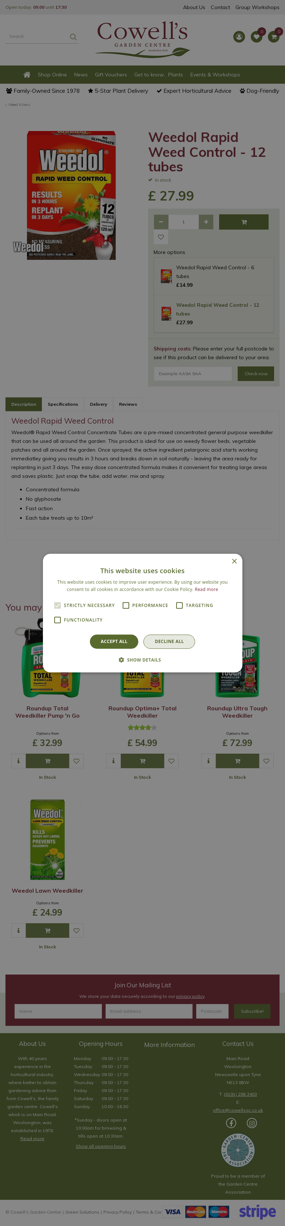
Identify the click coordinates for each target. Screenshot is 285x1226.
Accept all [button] (114, 641)
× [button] (234, 561)
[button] (142, 659)
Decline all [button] (169, 641)
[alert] (142, 613)
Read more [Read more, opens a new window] (206, 589)
